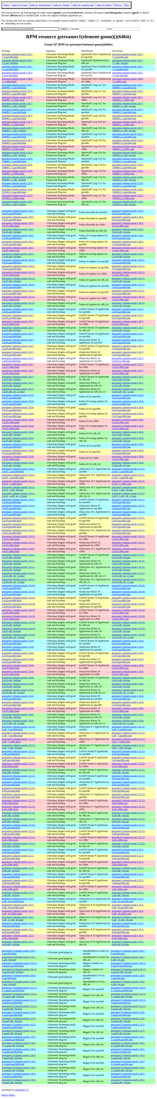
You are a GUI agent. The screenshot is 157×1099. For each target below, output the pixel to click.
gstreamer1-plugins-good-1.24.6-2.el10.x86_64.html (18, 679)
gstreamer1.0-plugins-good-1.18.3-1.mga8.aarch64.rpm (128, 1075)
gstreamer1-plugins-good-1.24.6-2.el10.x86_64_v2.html (18, 691)
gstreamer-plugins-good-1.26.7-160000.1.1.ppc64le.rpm (127, 117)
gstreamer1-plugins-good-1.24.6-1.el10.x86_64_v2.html (18, 722)
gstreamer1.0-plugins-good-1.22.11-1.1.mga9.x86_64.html (19, 995)
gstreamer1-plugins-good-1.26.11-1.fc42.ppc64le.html (18, 292)
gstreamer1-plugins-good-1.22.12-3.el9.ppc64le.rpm (128, 832)
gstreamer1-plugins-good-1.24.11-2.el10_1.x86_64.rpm (128, 488)
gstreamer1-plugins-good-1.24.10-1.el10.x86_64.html (18, 623)
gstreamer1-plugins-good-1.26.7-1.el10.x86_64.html (18, 378)
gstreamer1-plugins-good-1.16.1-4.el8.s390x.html (18, 937)
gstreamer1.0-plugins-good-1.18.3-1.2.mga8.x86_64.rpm (128, 1069)
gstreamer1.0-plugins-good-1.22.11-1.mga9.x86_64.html (19, 1007)
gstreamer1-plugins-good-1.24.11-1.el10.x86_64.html (18, 556)
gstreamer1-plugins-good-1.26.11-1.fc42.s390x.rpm (128, 298)
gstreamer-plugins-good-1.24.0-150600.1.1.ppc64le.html (17, 166)
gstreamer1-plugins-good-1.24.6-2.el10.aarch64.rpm (128, 642)
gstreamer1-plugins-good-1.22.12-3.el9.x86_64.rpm (128, 845)
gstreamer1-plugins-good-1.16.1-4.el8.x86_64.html (18, 943)
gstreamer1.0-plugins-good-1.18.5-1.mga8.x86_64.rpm (128, 1056)
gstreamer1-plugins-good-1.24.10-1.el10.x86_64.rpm (128, 623)
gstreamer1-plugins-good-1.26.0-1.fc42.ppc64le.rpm (128, 451)
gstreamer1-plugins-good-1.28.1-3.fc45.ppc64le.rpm (128, 218)
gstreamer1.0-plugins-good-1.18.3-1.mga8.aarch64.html (19, 1075)
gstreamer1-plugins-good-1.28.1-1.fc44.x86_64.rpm (128, 255)
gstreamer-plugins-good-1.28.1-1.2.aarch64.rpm (127, 68)
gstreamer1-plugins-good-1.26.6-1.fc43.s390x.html (18, 421)
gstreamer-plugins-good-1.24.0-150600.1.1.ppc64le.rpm (127, 166)
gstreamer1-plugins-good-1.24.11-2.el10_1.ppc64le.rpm (128, 476)
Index (6, 5)
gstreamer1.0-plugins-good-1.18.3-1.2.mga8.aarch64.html (19, 1063)
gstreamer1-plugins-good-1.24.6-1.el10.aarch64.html (18, 697)
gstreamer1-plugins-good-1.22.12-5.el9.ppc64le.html (18, 759)
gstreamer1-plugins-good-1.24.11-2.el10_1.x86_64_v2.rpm (128, 494)
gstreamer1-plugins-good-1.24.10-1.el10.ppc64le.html (18, 599)
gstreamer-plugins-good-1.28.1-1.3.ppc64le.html (17, 55)
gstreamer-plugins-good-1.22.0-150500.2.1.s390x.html (17, 197)
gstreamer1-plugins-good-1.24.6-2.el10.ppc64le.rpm (128, 654)
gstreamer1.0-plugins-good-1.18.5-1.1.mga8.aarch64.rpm (128, 1038)
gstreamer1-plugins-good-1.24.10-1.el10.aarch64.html (18, 587)
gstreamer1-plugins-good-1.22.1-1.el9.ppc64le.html (18, 881)
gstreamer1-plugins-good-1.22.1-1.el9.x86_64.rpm (128, 894)
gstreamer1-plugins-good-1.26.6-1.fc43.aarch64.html (18, 396)
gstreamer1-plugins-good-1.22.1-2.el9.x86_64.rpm (128, 869)
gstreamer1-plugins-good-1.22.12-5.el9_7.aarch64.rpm (128, 728)
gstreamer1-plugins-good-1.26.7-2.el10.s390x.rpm (128, 322)
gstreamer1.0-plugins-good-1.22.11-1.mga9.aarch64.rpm (128, 1001)
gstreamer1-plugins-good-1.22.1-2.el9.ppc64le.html (18, 857)
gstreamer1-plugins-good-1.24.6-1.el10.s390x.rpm (128, 709)
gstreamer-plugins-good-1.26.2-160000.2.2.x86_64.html (17, 154)
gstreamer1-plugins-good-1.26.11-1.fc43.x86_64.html (18, 280)
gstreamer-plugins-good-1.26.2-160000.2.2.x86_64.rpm (127, 154)
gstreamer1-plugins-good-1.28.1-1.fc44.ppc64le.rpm (128, 243)
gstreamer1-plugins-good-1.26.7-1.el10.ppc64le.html (18, 347)
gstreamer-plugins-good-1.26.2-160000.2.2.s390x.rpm (127, 147)
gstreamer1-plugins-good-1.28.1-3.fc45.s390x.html (18, 224)
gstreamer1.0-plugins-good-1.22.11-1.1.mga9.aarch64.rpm (128, 989)
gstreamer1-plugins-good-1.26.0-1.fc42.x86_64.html (18, 464)
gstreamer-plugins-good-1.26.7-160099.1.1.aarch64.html (17, 86)
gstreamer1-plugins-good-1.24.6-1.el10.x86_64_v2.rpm (128, 722)
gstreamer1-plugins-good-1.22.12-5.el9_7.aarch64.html (18, 728)
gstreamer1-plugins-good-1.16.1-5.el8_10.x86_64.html (18, 918)
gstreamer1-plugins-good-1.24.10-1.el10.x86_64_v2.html (18, 636)
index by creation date (83, 5)
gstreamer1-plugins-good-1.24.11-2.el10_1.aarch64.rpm (128, 470)
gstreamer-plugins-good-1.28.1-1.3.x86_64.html (17, 61)
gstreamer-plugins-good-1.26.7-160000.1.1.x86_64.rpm (127, 129)
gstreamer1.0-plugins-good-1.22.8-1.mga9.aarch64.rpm (128, 1013)
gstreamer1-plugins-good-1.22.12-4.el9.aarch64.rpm (128, 777)
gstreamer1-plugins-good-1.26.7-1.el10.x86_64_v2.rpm (128, 390)
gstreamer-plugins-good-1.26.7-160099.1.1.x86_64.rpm (127, 104)
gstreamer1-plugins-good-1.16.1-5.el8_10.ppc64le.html (18, 906)
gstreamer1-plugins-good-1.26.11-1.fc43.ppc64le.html (18, 267)
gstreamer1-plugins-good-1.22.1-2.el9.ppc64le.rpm (128, 857)
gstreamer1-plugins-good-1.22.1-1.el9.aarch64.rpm (128, 875)
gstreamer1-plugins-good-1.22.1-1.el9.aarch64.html (18, 875)
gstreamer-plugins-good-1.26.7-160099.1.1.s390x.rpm (127, 98)
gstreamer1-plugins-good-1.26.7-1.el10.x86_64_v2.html (18, 390)
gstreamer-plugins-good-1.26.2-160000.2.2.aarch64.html (17, 135)
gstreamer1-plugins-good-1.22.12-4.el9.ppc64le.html (18, 789)
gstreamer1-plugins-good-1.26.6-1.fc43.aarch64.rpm (128, 396)
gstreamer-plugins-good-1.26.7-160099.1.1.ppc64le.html (17, 92)
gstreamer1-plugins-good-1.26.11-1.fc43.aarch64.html (18, 261)
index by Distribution (40, 5)
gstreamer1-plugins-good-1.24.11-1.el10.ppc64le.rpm (128, 519)
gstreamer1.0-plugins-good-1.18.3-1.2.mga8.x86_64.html (19, 1069)
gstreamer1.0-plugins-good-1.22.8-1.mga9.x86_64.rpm (128, 1020)
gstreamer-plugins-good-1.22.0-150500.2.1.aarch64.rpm (127, 184)
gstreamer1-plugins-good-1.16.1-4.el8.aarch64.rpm (128, 924)
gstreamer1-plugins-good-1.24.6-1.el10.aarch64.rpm (128, 697)
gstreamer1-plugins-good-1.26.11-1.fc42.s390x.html (18, 298)
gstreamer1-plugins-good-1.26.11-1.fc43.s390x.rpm (128, 273)
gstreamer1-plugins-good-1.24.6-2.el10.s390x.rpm (128, 666)
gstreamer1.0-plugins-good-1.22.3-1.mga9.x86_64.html (19, 1032)
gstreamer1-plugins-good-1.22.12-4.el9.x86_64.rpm (128, 814)
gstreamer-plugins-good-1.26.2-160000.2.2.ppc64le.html (17, 141)
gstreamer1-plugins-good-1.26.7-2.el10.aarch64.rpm (128, 310)
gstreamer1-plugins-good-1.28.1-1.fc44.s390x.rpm (128, 249)
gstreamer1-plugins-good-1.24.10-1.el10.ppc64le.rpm (128, 599)
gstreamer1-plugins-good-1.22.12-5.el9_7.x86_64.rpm (128, 746)
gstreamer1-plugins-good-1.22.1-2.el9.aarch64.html (18, 851)
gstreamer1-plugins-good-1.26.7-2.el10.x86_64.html (18, 329)
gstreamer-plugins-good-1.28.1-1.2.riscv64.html (17, 74)
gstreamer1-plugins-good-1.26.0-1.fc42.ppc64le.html (18, 451)
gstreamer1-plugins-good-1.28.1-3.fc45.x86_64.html (18, 230)
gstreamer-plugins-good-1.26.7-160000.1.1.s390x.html (17, 123)
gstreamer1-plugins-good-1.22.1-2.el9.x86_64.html (18, 869)
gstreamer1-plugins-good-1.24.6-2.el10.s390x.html (18, 666)
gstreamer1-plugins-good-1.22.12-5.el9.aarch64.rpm (128, 752)
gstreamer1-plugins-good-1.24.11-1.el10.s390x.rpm (128, 537)
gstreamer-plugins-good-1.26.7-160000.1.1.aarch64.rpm (127, 111)
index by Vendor (62, 5)
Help (126, 5)
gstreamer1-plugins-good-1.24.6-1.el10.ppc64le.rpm (128, 703)
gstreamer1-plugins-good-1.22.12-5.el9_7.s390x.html (18, 740)
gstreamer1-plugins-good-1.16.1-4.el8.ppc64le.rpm (128, 930)
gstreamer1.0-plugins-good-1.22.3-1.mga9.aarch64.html (19, 1026)
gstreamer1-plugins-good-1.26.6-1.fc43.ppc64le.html (18, 408)
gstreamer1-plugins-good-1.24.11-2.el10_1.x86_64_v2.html (18, 494)
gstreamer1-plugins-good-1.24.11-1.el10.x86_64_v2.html (18, 574)
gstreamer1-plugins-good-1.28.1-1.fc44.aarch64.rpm (128, 237)
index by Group (19, 5)
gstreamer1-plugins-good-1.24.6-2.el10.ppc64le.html (18, 654)
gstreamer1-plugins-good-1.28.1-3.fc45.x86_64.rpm (128, 230)
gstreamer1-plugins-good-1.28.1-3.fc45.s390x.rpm (128, 224)
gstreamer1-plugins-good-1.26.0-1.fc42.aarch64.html (18, 445)
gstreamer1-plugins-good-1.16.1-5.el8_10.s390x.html (18, 912)
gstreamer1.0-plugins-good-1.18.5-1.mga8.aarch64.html (19, 1050)
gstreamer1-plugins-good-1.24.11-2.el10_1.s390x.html (18, 482)
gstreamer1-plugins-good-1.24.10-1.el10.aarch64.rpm (128, 587)
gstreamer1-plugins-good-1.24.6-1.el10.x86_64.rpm (128, 716)
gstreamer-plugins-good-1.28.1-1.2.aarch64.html (17, 68)
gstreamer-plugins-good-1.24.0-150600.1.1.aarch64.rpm (127, 160)
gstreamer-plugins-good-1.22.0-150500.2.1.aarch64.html (17, 184)
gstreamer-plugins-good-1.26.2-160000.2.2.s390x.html (17, 147)
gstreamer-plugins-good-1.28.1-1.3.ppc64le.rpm (127, 55)
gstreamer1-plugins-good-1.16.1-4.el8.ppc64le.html (18, 930)
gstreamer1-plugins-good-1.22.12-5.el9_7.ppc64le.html (18, 734)
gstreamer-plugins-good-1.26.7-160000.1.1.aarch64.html (17, 111)
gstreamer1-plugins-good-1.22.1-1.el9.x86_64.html (18, 894)
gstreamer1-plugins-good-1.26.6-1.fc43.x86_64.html (18, 433)
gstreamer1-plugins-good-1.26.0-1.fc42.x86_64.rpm (128, 464)
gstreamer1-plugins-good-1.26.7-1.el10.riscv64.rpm (128, 359)
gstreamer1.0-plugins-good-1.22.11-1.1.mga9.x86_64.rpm (128, 995)
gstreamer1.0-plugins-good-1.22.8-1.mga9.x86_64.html (19, 1020)
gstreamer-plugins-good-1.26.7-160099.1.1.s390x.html (17, 98)
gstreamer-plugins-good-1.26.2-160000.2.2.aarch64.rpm (127, 135)
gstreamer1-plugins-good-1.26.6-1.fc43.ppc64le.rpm (128, 408)
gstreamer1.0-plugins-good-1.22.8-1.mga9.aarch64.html (19, 1013)
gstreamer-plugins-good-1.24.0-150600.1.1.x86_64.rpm (127, 178)
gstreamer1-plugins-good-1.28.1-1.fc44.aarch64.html (18, 237)
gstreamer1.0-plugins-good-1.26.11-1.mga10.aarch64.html (19, 964)
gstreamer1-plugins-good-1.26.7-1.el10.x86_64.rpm (128, 378)
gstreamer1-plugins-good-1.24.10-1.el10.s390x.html (18, 611)
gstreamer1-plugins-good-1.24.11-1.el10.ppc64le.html (18, 519)
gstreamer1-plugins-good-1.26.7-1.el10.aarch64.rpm (128, 335)
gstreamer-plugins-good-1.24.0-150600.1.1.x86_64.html (17, 178)
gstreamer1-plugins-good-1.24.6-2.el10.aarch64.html (18, 642)
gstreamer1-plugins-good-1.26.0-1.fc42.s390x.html (18, 458)
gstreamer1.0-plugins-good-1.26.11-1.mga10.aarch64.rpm (128, 964)
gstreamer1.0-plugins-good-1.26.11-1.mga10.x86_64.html (19, 970)
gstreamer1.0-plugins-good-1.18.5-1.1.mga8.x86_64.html (19, 1044)
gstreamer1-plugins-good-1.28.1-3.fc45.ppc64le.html (18, 218)
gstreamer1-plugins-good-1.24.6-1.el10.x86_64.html (18, 716)
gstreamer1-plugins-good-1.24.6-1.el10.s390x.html (18, 709)
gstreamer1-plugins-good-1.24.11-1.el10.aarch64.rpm (128, 501)
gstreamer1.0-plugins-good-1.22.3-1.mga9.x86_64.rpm (128, 1032)
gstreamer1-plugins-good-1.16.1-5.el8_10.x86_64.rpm (128, 918)
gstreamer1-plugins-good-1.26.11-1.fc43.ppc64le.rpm (128, 267)
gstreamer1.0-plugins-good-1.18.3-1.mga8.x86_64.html (19, 1081)
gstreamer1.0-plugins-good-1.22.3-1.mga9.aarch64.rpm (128, 1026)
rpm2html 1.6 (21, 1090)
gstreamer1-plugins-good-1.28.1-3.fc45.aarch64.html (18, 212)
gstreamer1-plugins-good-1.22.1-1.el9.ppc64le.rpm (128, 881)
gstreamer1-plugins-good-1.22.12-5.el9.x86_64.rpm (128, 771)
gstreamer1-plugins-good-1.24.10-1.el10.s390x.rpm (128, 611)
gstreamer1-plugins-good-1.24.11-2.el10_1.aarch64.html (18, 470)
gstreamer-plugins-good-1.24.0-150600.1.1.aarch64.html (17, 160)
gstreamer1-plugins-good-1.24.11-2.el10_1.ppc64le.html (18, 476)
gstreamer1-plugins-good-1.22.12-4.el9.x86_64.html (18, 814)
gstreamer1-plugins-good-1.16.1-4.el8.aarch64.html (18, 924)
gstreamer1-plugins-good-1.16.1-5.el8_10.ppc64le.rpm (128, 906)
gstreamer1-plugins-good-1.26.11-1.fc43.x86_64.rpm (128, 280)
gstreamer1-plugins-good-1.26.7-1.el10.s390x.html (18, 365)
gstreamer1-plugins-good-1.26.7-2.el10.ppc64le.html (18, 316)
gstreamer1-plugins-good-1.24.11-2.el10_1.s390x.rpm (128, 482)
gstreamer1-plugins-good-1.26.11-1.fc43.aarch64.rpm (128, 261)
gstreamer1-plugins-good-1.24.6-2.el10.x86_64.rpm (128, 679)
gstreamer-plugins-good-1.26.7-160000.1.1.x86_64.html (17, 129)
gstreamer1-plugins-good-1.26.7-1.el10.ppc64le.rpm (128, 347)
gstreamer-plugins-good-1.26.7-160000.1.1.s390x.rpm (127, 123)
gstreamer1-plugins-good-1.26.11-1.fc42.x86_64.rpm (128, 304)
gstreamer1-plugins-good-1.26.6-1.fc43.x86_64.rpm (128, 433)
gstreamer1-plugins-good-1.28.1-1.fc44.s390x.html (18, 249)
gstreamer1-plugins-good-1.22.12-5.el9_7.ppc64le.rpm (128, 734)
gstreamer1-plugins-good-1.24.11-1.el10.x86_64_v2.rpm (128, 574)
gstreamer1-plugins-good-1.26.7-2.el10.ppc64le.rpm (128, 316)
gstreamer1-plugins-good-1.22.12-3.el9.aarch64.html (18, 826)
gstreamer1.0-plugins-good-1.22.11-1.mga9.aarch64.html (19, 1001)
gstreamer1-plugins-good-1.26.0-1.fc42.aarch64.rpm (128, 445)
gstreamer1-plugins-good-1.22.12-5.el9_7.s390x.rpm (128, 740)
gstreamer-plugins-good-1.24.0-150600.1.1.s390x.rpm (127, 172)
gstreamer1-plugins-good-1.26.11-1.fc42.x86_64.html (18, 304)
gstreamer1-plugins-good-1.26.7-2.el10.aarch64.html (18, 310)
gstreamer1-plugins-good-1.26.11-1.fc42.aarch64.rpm (128, 286)
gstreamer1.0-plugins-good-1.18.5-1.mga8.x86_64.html (19, 1056)
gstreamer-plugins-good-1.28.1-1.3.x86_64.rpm (127, 61)
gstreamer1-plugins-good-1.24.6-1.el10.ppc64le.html (18, 703)
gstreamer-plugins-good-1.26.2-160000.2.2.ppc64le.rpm (127, 141)
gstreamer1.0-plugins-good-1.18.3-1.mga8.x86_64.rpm (128, 1081)
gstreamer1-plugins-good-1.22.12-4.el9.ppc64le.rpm (128, 789)
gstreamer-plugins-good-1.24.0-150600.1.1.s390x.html (17, 172)
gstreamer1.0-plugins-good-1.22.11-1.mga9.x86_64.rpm (128, 1007)
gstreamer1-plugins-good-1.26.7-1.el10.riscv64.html (18, 359)
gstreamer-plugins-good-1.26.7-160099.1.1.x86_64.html (17, 104)
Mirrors (118, 5)
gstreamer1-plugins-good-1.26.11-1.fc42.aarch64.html (18, 286)
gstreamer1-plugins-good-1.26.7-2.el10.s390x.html (18, 322)
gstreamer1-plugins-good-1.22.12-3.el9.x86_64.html (18, 845)
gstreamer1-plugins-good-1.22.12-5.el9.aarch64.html (18, 752)
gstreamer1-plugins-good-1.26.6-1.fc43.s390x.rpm (128, 421)
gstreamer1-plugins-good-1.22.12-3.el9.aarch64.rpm (128, 826)
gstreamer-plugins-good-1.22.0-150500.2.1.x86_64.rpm (127, 203)
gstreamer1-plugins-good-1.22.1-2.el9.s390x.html (18, 863)
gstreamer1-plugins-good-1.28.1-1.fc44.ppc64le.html (18, 243)
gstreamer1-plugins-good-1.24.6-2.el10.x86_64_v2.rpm (128, 691)
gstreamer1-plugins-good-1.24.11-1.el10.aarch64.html (18, 501)
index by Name (104, 5)
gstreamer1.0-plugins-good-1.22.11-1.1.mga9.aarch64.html (19, 989)
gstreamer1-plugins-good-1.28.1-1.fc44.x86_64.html (18, 255)
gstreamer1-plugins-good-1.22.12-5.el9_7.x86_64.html (18, 746)
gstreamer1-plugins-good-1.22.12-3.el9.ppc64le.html (18, 832)
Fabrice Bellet (8, 1095)
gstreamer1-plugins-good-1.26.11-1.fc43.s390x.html (18, 273)
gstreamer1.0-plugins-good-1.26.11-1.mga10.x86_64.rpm (128, 970)
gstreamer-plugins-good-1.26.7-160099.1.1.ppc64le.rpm (127, 92)
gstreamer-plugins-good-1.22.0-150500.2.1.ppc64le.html (17, 190)
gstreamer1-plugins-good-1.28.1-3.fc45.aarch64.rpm (128, 212)
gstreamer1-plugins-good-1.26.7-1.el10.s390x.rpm (128, 365)
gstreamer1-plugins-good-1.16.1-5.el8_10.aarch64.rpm (128, 900)
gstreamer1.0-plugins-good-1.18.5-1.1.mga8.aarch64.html (19, 1038)
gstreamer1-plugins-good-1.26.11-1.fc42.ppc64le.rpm (128, 292)
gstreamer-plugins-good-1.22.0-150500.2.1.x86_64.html (17, 203)
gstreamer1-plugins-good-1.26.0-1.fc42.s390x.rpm (128, 458)
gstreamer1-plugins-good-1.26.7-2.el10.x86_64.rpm (128, 329)
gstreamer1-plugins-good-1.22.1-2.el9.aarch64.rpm (128, 851)
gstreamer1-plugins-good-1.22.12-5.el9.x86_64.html (18, 771)
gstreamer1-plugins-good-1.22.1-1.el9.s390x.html (18, 888)
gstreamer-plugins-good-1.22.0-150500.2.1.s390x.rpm (127, 197)
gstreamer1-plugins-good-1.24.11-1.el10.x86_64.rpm (128, 556)
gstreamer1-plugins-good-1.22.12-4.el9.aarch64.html (18, 777)
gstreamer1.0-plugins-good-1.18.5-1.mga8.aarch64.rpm (128, 1050)
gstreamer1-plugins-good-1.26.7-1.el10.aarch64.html (18, 335)
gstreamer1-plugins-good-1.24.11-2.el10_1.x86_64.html (18, 488)
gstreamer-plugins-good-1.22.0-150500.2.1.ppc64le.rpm (127, 190)
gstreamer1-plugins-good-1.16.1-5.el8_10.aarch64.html (18, 900)
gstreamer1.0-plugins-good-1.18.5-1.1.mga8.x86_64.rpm (128, 1044)
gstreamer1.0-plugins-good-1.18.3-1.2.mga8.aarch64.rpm (128, 1063)
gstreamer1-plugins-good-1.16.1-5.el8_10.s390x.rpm (128, 912)
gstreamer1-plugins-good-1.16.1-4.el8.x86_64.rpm (128, 943)
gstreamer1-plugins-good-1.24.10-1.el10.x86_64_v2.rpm (128, 636)
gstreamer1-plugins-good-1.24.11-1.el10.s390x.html (18, 537)
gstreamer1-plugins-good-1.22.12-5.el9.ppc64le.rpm (128, 759)
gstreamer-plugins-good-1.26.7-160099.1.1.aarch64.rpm (127, 86)
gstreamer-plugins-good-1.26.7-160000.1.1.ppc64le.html (17, 117)
